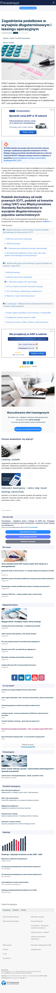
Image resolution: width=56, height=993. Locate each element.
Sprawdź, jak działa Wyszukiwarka (28, 429)
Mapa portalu (7, 945)
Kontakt (5, 949)
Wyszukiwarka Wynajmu (11, 921)
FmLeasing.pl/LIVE (28, 747)
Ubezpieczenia (36, 949)
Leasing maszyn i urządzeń (40, 932)
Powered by (10, 983)
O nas (5, 954)
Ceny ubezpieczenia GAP (28, 537)
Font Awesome (5, 978)
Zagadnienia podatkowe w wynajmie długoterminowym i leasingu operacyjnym (26, 25)
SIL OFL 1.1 (23, 978)
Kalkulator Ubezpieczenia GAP (41, 945)
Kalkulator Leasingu (37, 917)
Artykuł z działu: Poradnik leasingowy (16, 38)
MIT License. (43, 975)
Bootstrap (4, 975)
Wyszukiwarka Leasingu (28, 532)
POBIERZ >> (47, 221)
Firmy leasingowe (37, 921)
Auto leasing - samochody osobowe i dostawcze (39, 927)
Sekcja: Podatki (8, 43)
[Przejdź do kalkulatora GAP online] (28, 122)
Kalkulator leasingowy (28, 541)
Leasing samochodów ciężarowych (38, 938)
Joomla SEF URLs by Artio (6, 510)
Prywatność (7, 958)
